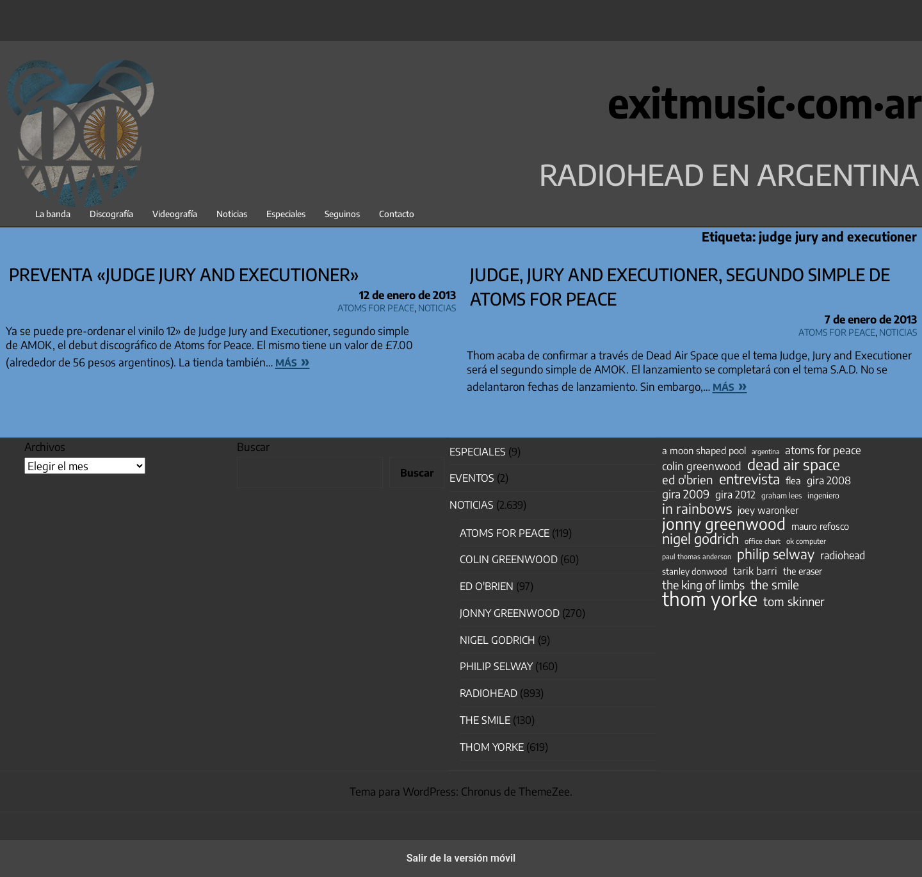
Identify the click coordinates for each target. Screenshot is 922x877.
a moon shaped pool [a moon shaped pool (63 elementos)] (704, 450)
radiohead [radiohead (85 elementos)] (842, 555)
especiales (477, 451)
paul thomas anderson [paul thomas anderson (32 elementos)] (696, 556)
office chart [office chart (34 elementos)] (762, 541)
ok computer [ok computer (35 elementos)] (806, 540)
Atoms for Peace (375, 306)
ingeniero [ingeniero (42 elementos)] (823, 495)
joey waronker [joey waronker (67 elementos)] (768, 510)
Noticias (231, 213)
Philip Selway (496, 666)
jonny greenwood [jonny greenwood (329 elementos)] (724, 523)
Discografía (111, 213)
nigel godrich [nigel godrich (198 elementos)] (700, 538)
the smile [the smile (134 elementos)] (774, 584)
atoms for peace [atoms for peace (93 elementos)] (823, 449)
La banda (52, 213)
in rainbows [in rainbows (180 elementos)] (697, 508)
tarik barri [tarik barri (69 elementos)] (755, 570)
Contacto (396, 213)
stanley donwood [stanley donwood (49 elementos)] (694, 571)
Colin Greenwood (509, 559)
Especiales (285, 213)
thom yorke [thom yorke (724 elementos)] (709, 598)
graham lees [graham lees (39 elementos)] (781, 495)
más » (292, 361)
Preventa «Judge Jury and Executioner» (184, 274)
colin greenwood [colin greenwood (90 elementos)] (701, 466)
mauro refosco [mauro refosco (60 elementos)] (820, 526)
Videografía (174, 213)
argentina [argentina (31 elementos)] (765, 451)
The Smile (485, 720)
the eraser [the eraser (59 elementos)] (802, 571)
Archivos (44, 446)
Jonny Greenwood (510, 613)
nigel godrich (497, 640)
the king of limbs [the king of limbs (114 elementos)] (703, 584)
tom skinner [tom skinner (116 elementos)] (794, 601)
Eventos (471, 477)
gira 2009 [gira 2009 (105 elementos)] (685, 494)
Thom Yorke (492, 747)
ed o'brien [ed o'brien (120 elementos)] (687, 479)
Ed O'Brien (487, 586)
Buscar (253, 446)
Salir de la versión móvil (461, 858)
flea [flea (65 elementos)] (793, 480)
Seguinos (342, 213)
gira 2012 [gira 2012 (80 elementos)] (735, 494)
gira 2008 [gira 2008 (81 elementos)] (829, 480)
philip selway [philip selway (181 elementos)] (775, 554)
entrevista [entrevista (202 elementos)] (749, 479)
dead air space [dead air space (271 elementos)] (793, 464)
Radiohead (488, 693)
